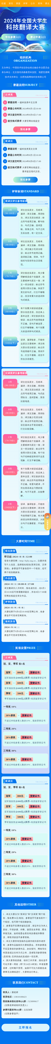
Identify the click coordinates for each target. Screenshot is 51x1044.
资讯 (11, 3)
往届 (3, 3)
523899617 (33, 1001)
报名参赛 (25, 129)
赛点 (47, 3)
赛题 (18, 3)
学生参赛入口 (13, 37)
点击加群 (28, 1010)
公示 (33, 3)
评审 (25, 3)
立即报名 (25, 1027)
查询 (40, 3)
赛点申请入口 (38, 37)
